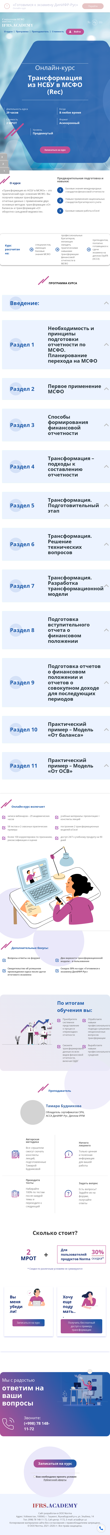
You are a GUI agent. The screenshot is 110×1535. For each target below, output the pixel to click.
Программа (22, 31)
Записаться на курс (55, 149)
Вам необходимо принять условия (55, 1478)
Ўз (89, 22)
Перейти (93, 6)
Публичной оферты (55, 1479)
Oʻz (100, 22)
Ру (94, 22)
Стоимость (58, 31)
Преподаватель (40, 31)
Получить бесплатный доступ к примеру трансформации (81, 1326)
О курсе (8, 31)
